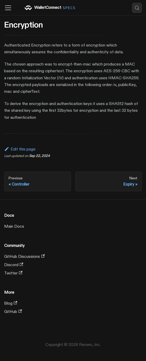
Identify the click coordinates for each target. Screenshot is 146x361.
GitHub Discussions (24, 256)
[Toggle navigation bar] (8, 8)
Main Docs (14, 226)
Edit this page (20, 149)
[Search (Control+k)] (137, 8)
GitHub (13, 311)
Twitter (13, 273)
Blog (10, 303)
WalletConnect (50, 8)
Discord (13, 264)
